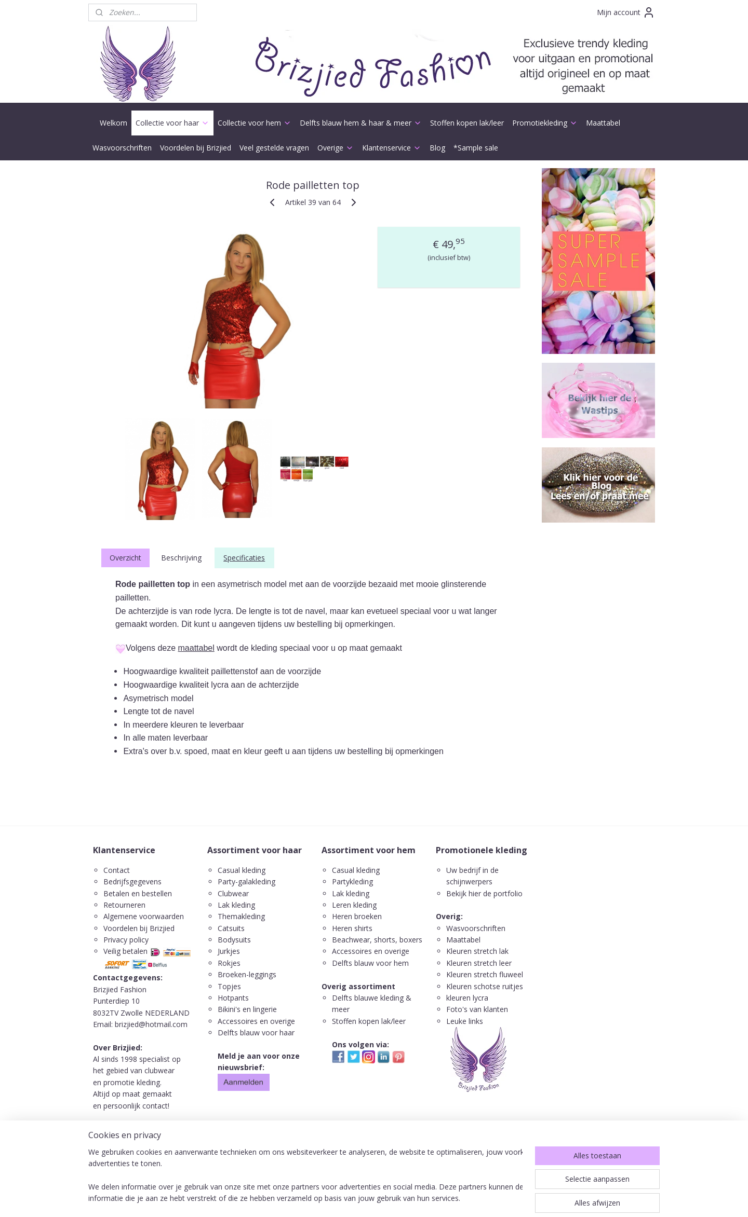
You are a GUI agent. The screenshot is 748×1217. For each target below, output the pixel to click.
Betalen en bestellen (137, 893)
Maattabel (603, 123)
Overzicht (125, 558)
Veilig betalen (125, 951)
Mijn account (626, 12)
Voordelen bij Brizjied (195, 148)
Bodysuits (234, 940)
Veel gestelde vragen (274, 148)
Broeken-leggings (247, 974)
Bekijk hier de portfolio (484, 893)
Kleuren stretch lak (477, 951)
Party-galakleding (246, 881)
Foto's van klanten (477, 1009)
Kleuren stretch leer (479, 963)
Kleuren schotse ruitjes (484, 986)
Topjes (229, 986)
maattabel (196, 648)
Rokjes (229, 963)
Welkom (113, 123)
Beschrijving (181, 558)
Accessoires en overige (256, 1021)
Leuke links (464, 1021)
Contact (116, 870)
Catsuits (231, 928)
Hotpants (233, 998)
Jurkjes (229, 951)
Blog (437, 148)
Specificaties (244, 558)
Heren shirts (352, 928)
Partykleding (352, 881)
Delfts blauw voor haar (256, 1032)
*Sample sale (475, 148)
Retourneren (124, 905)
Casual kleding (243, 870)
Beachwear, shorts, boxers (377, 940)
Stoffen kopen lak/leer (467, 123)
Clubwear (233, 893)
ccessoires (354, 951)
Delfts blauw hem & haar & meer (361, 123)
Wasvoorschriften (122, 148)
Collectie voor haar (172, 123)
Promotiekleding (545, 123)
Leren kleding (354, 905)
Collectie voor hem (254, 123)
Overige (335, 148)
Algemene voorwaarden (143, 916)
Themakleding (242, 916)
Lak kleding (236, 905)
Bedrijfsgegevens (132, 881)
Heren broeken (357, 916)
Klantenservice (391, 148)
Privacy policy (126, 940)
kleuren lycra (467, 998)
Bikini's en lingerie (247, 1009)
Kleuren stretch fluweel (484, 974)
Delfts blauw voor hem (370, 963)
